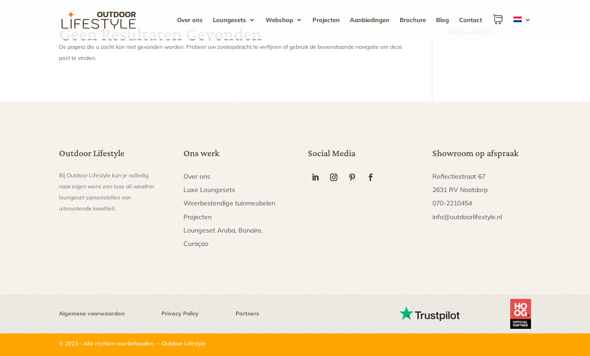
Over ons (190, 20)
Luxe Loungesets (209, 190)
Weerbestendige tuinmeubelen (229, 203)
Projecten (326, 20)
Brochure (413, 20)
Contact (470, 20)
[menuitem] (522, 27)
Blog (442, 20)
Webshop (279, 20)
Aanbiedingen (369, 20)
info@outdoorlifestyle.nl (467, 217)
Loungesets (229, 20)
